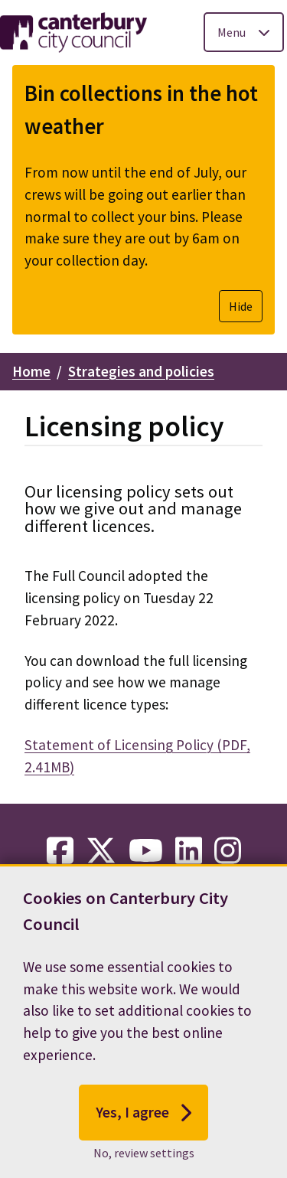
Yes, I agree (143, 1117)
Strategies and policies (141, 371)
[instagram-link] (227, 851)
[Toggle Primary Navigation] (244, 32)
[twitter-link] (101, 851)
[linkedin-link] (188, 851)
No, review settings (143, 1157)
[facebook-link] (60, 851)
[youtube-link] (146, 851)
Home (31, 371)
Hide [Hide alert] (241, 306)
